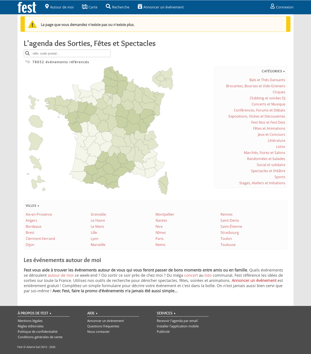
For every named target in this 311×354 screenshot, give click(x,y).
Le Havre (98, 220)
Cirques (279, 92)
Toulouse (228, 244)
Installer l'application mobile (178, 326)
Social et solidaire (271, 164)
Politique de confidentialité (37, 331)
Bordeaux (33, 226)
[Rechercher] (27, 53)
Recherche (117, 7)
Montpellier (165, 214)
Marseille (98, 244)
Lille (94, 232)
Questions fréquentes (103, 326)
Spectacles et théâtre (268, 170)
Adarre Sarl (33, 347)
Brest (30, 232)
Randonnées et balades (266, 158)
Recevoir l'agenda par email (177, 320)
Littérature (276, 140)
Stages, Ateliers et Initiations (262, 183)
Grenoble (98, 214)
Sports (280, 177)
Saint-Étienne (231, 226)
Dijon (30, 244)
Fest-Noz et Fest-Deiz (268, 122)
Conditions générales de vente (40, 337)
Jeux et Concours (271, 134)
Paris (160, 238)
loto (208, 275)
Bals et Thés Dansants (267, 80)
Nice (159, 226)
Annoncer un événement (161, 7)
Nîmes (161, 232)
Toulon (226, 238)
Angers (31, 220)
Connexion (282, 7)
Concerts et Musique (268, 104)
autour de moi (61, 275)
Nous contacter (98, 331)
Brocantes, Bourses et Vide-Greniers (255, 86)
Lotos (280, 146)
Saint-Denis (230, 220)
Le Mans (97, 226)
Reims (160, 244)
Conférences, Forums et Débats (259, 110)
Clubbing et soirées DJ (267, 98)
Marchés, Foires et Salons (264, 152)
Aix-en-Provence (39, 214)
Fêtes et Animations (269, 128)
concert (191, 275)
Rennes (227, 214)
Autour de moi (59, 7)
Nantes (161, 220)
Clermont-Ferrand (40, 238)
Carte (89, 7)
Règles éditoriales (31, 326)
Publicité (163, 331)
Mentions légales (30, 320)
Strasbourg (230, 232)
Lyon (94, 238)
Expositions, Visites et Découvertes (256, 116)
